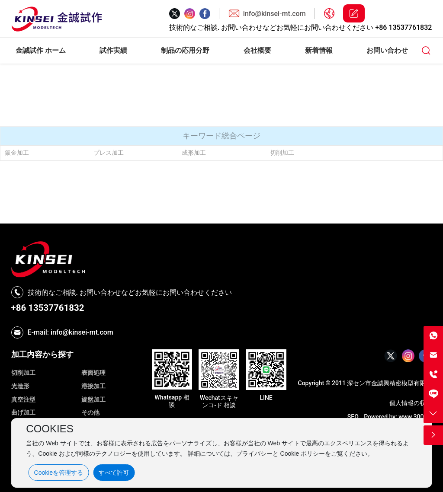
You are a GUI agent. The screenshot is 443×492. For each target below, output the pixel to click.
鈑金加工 (17, 152)
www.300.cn (415, 416)
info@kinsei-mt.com (274, 14)
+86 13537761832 (403, 27)
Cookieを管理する (58, 472)
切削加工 (282, 152)
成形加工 (194, 152)
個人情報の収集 (410, 402)
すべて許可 (114, 472)
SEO (353, 416)
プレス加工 (108, 152)
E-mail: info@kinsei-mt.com (70, 332)
